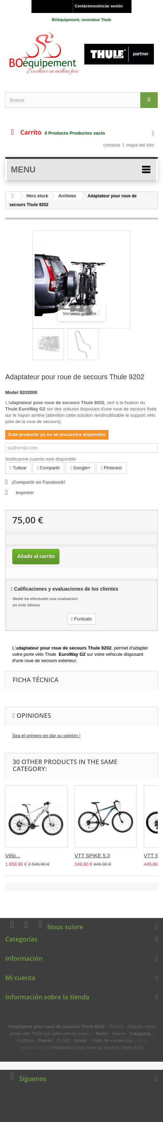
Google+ (80, 467)
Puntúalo (81, 618)
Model (12, 392)
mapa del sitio (140, 145)
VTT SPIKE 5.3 (92, 855)
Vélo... (12, 855)
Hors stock (37, 195)
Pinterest (111, 467)
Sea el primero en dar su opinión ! (46, 735)
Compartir (48, 467)
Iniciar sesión (110, 6)
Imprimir (25, 492)
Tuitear (18, 467)
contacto (111, 145)
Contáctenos (85, 6)
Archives (67, 195)
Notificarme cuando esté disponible (40, 459)
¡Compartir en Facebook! (38, 482)
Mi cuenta (20, 977)
